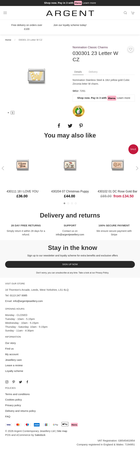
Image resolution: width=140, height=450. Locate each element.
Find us (9, 348)
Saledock (40, 434)
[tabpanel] (36, 76)
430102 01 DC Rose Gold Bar (117, 191)
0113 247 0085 (18, 295)
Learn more (89, 2)
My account (11, 354)
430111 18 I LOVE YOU (22, 191)
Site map (62, 431)
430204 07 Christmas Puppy (70, 191)
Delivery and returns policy (20, 410)
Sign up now (70, 264)
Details (78, 71)
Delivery (93, 71)
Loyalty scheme (14, 370)
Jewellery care (13, 359)
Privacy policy (13, 405)
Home (8, 40)
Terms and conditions (17, 394)
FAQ (7, 416)
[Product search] (125, 13)
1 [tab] (12, 112)
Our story (10, 343)
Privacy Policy (102, 273)
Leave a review (14, 365)
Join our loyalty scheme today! (69, 25)
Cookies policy (13, 399)
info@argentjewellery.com (70, 234)
